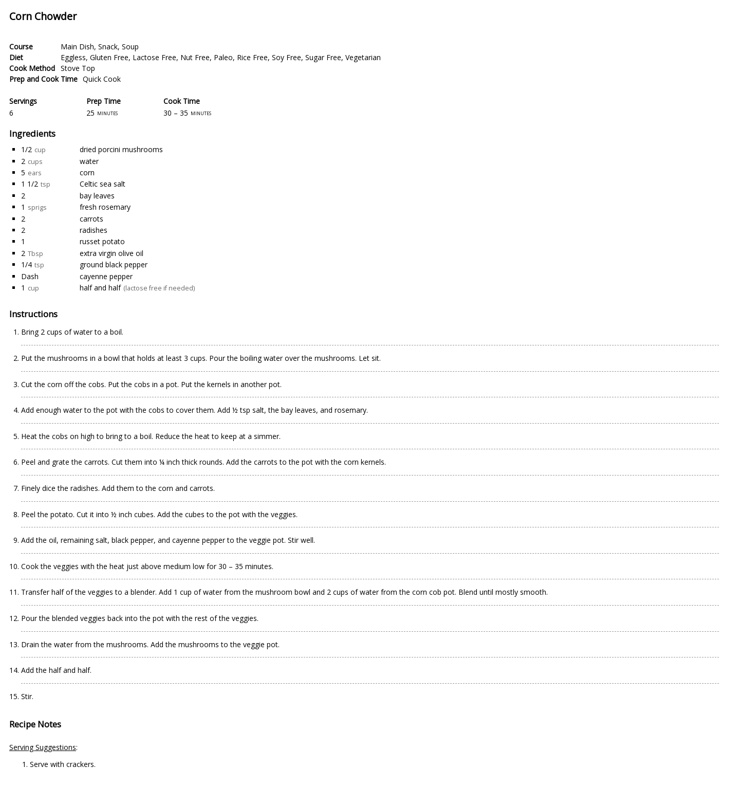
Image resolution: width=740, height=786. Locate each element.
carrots (91, 219)
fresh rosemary (105, 207)
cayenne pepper (106, 276)
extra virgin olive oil (111, 253)
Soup (130, 46)
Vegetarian (363, 57)
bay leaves (97, 195)
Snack (108, 46)
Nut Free (195, 57)
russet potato (102, 241)
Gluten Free (109, 57)
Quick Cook (102, 79)
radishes (93, 230)
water (89, 161)
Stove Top (78, 68)
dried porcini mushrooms (121, 149)
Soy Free (286, 57)
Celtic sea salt (102, 184)
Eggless (73, 57)
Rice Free (252, 57)
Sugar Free (323, 57)
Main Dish (77, 46)
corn (87, 172)
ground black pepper (113, 264)
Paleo (223, 57)
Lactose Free (154, 57)
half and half (100, 288)
